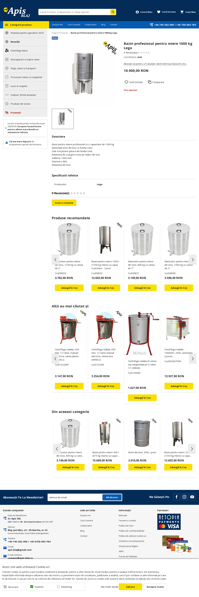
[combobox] (77, 12)
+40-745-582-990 (164, 24)
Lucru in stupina (19, 86)
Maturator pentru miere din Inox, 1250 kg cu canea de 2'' (69, 265)
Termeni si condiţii (127, 520)
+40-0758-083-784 (40, 541)
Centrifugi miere (19, 50)
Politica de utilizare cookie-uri (132, 536)
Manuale (123, 515)
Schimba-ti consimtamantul (131, 541)
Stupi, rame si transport (23, 68)
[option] (85, 74)
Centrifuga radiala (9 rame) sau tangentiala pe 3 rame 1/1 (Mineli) (142, 364)
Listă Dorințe (136, 82)
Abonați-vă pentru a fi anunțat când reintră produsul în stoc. (155, 63)
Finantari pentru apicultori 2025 (27, 32)
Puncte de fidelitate (128, 556)
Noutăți (15, 41)
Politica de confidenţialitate (131, 530)
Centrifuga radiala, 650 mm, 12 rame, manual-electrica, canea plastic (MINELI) (67, 354)
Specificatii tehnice (65, 175)
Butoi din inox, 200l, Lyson (142, 452)
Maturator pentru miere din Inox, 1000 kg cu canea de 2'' (178, 265)
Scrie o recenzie (64, 202)
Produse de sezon (20, 103)
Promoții (16, 112)
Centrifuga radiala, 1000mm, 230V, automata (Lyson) (178, 353)
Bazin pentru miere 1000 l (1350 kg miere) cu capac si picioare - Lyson (105, 265)
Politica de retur (126, 525)
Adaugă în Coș (70, 467)
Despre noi (85, 515)
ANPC (121, 551)
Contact (113, 24)
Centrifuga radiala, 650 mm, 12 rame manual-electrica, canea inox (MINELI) (103, 354)
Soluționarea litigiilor (128, 546)
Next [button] (192, 260)
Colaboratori (91, 24)
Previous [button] (55, 260)
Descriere (58, 136)
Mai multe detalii (109, 586)
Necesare (13, 586)
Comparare (158, 82)
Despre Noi (57, 24)
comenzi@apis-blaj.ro (20, 558)
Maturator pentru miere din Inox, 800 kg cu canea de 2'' (141, 265)
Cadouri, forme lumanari (23, 94)
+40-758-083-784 (186, 24)
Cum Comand (73, 24)
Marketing (66, 586)
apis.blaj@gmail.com (20, 549)
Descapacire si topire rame (25, 59)
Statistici (39, 586)
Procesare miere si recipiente (26, 77)
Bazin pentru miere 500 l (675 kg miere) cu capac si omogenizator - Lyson (106, 454)
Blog (103, 24)
